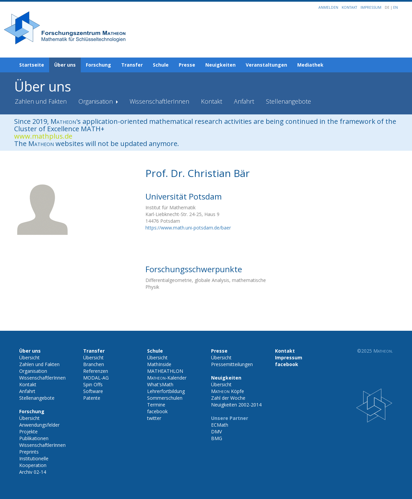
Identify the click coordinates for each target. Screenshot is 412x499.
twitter (154, 418)
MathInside (159, 364)
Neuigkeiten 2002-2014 (236, 404)
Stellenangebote (288, 101)
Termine (156, 404)
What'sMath (160, 384)
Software (93, 391)
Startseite (31, 65)
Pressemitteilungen (232, 364)
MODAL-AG (96, 378)
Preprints (29, 452)
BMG (216, 438)
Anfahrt (244, 101)
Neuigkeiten (220, 65)
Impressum (370, 7)
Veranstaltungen (266, 65)
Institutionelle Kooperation (33, 461)
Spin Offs (93, 384)
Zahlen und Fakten (41, 101)
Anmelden (328, 7)
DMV (216, 431)
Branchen (93, 364)
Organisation (96, 101)
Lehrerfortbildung (166, 391)
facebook (157, 411)
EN (395, 7)
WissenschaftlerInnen (159, 101)
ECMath (219, 425)
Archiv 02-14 (32, 472)
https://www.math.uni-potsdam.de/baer (188, 227)
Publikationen (33, 438)
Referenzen (95, 371)
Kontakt (349, 7)
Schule (161, 65)
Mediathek (310, 65)
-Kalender (166, 378)
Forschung (98, 65)
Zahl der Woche (228, 398)
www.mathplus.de (43, 136)
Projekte (28, 431)
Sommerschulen (164, 398)
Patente (91, 398)
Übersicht (29, 357)
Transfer (132, 65)
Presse (187, 65)
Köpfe (227, 391)
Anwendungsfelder (39, 425)
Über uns (65, 65)
